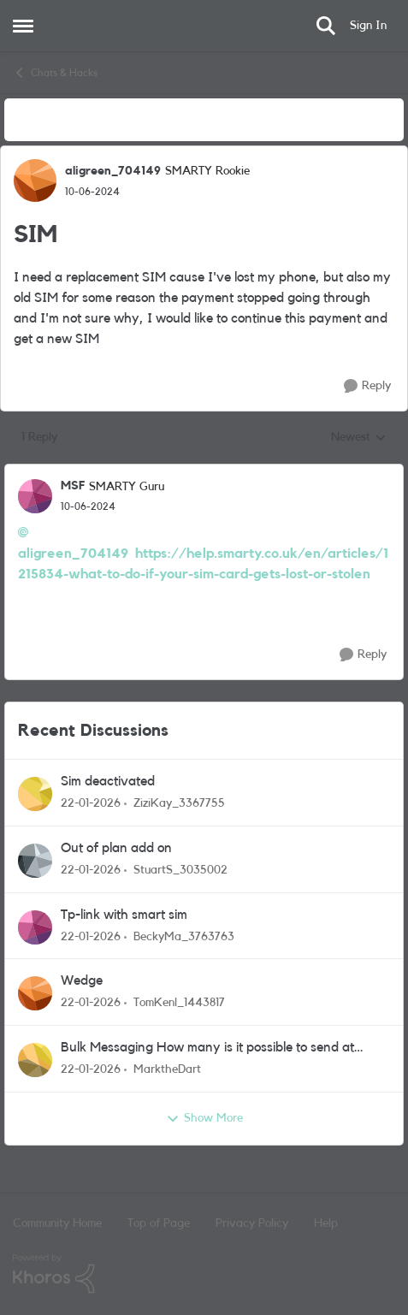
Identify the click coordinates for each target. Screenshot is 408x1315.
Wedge (82, 980)
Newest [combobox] (359, 439)
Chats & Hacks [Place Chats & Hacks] (55, 73)
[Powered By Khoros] (204, 1274)
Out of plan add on (116, 848)
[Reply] (367, 386)
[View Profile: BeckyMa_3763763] (35, 927)
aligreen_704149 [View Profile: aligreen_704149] (113, 171)
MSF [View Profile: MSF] (73, 486)
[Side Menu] (23, 26)
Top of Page (158, 1223)
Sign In (368, 26)
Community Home (57, 1223)
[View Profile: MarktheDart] (35, 1060)
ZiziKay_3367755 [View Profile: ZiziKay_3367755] (179, 803)
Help (326, 1223)
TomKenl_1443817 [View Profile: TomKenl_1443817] (179, 1003)
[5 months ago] (91, 804)
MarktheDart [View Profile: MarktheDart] (167, 1069)
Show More (204, 1119)
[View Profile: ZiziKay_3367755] (35, 794)
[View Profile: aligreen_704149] (35, 180)
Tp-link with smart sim (124, 914)
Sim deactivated (108, 781)
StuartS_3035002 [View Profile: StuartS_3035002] (180, 870)
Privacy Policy (252, 1223)
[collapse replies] (204, 472)
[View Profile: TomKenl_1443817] (35, 993)
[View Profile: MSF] (35, 496)
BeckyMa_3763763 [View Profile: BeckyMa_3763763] (183, 936)
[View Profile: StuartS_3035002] (35, 861)
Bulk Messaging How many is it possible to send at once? (207, 1048)
